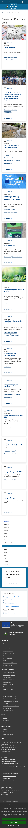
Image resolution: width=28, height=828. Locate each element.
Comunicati (8, 43)
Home (3, 13)
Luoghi (5, 729)
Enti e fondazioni (7, 658)
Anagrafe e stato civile (9, 672)
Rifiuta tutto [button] (14, 822)
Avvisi (4, 723)
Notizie (5, 718)
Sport (5, 555)
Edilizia (5, 537)
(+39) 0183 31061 (10, 746)
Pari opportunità (8, 543)
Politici (5, 660)
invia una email (8, 753)
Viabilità (6, 565)
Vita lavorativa (7, 677)
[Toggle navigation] (3, 6)
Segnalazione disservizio (9, 776)
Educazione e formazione (9, 696)
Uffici (4, 656)
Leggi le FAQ (6, 778)
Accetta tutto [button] (14, 819)
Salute (5, 549)
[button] (14, 825)
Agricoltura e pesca (8, 711)
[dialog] (14, 815)
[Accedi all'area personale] (22, 2)
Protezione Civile (8, 546)
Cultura (5, 533)
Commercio (6, 527)
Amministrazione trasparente (10, 801)
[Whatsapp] (3, 644)
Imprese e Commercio (8, 680)
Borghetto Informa (8, 734)
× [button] (26, 804)
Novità (8, 13)
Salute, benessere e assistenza (11, 706)
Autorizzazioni (7, 708)
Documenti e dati (7, 665)
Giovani (5, 540)
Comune (6, 530)
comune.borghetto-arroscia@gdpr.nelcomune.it (8, 760)
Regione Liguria (6, 2)
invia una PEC (6, 751)
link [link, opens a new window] (6, 815)
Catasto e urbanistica (8, 684)
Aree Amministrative (8, 653)
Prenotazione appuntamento (10, 773)
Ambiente (6, 524)
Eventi (5, 732)
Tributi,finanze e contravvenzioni (11, 701)
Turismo (6, 561)
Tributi (5, 558)
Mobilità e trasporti (8, 689)
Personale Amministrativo (10, 663)
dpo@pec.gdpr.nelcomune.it (11, 763)
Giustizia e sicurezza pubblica (10, 699)
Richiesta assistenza (8, 781)
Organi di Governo (8, 651)
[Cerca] (25, 6)
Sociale (5, 552)
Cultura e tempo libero (9, 675)
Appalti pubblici (7, 682)
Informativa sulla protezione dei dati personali (13, 767)
